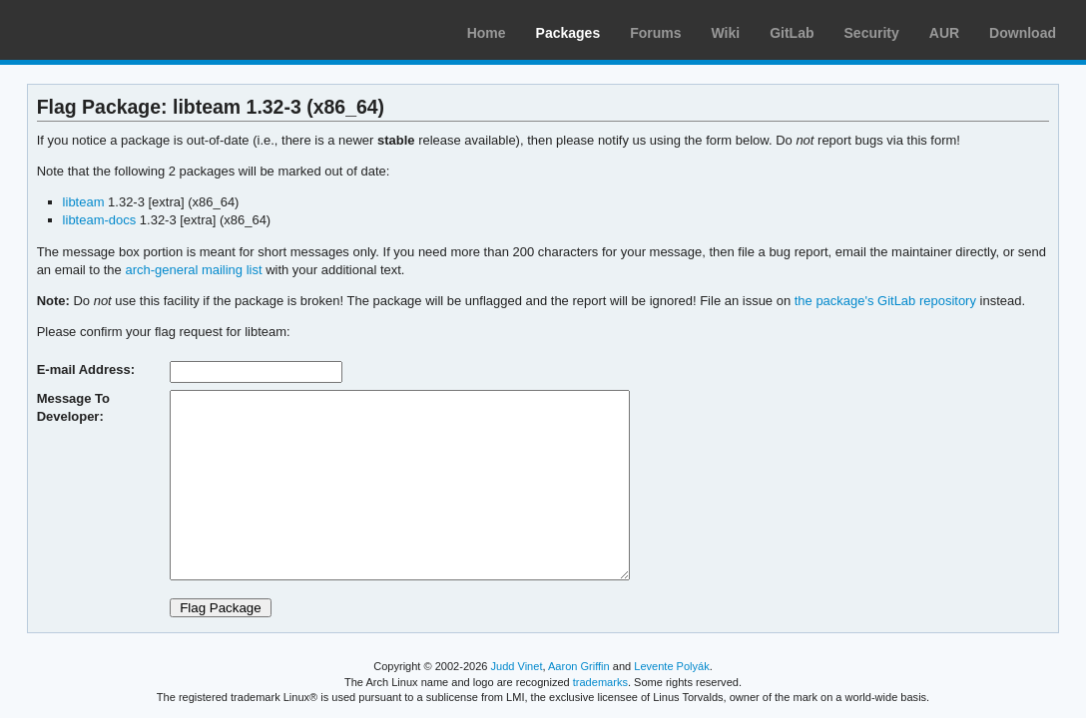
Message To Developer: (73, 407)
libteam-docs (100, 219)
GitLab (792, 33)
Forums (655, 33)
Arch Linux (110, 30)
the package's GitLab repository (885, 300)
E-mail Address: (86, 369)
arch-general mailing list (193, 269)
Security (871, 33)
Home (486, 33)
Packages (568, 33)
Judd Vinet (517, 666)
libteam (84, 201)
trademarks (600, 682)
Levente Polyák (671, 666)
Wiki (726, 33)
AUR (944, 33)
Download (1022, 33)
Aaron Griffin (579, 666)
